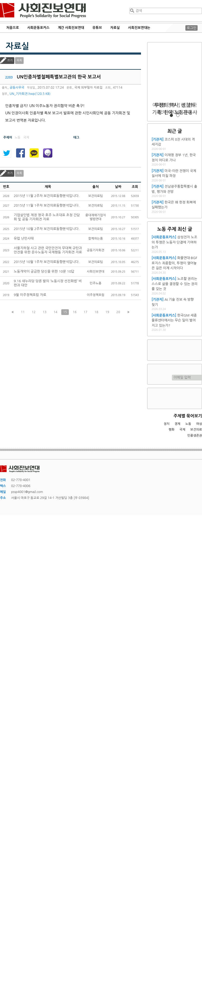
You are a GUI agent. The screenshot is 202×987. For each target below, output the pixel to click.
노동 (188, 423)
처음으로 (12, 27)
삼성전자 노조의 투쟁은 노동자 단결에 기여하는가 (174, 242)
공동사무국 (17, 87)
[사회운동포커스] (164, 237)
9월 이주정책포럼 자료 (30, 295)
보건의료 (196, 429)
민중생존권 (194, 435)
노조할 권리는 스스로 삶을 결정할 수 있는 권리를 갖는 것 (175, 284)
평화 (171, 429)
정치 (167, 423)
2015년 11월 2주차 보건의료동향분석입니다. (46, 196)
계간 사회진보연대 (71, 27)
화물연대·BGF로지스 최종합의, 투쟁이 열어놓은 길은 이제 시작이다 (174, 263)
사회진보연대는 (139, 27)
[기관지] (158, 139)
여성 (199, 423)
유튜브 (97, 27)
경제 (177, 423)
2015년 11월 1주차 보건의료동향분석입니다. (46, 205)
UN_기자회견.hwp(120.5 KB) (30, 93)
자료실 (115, 27)
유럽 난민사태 (24, 238)
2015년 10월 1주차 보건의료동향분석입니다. (46, 262)
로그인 (191, 28)
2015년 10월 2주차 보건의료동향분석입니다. (46, 229)
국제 (182, 429)
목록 (19, 60)
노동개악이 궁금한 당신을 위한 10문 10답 (44, 271)
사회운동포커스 (38, 27)
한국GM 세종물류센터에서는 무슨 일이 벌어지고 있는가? (174, 320)
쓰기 (10, 60)
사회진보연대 (43, 10)
